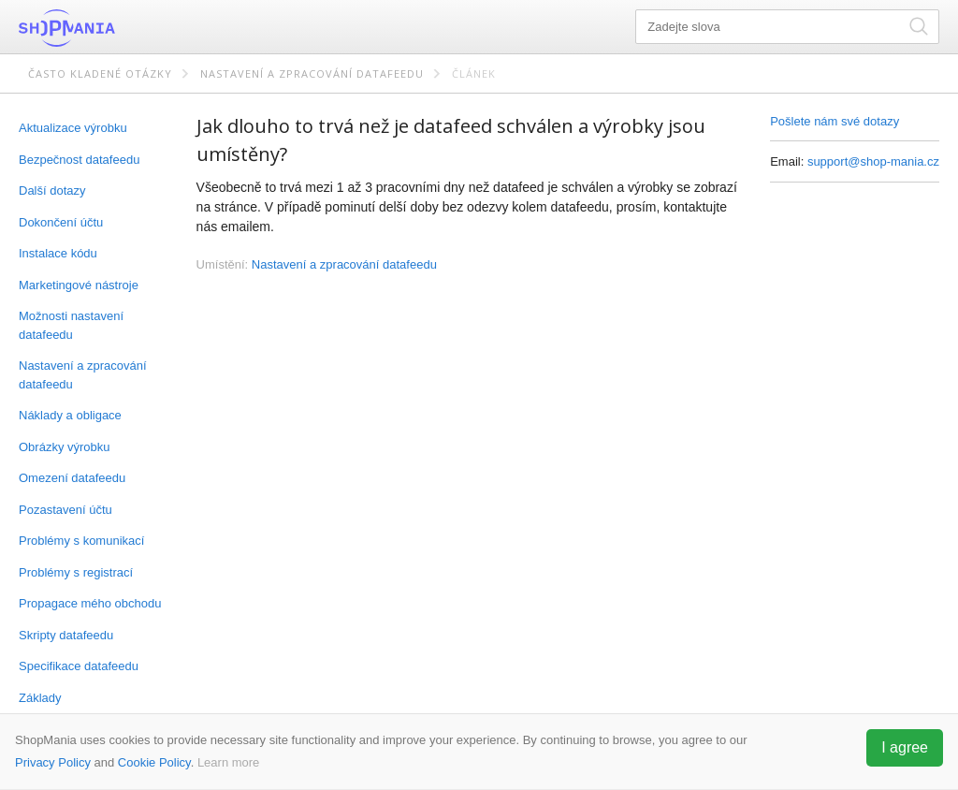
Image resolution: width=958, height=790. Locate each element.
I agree (904, 747)
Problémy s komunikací (81, 541)
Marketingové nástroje (78, 285)
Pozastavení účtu (65, 510)
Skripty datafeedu (66, 635)
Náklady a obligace (70, 415)
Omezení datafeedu (72, 478)
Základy (40, 698)
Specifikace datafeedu (78, 666)
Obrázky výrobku (64, 447)
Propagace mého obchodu (90, 603)
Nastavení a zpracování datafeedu (312, 73)
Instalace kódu (58, 253)
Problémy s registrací (76, 572)
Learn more (228, 762)
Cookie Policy (154, 762)
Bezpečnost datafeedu (79, 160)
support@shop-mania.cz (873, 161)
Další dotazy (52, 190)
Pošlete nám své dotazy (834, 121)
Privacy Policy (53, 762)
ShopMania (112, 28)
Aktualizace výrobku (73, 128)
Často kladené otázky (100, 73)
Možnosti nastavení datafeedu (71, 325)
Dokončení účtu (61, 222)
